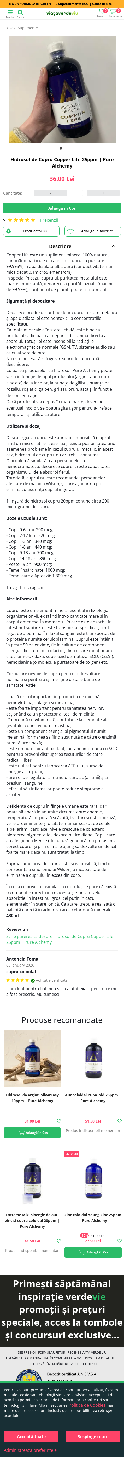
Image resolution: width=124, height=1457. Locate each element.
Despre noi (27, 1352)
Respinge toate (92, 1436)
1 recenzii (48, 220)
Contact (90, 1364)
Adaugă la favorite (90, 231)
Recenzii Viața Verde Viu (87, 1352)
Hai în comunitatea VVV (63, 1358)
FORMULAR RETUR (51, 1352)
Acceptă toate (31, 1436)
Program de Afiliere (101, 1358)
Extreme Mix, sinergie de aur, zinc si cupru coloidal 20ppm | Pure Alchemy (32, 1220)
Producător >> (27, 231)
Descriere (82, 246)
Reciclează (36, 1364)
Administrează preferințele (30, 1450)
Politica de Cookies (87, 1405)
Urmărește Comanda (23, 1358)
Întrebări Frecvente (63, 1364)
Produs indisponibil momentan (93, 1130)
